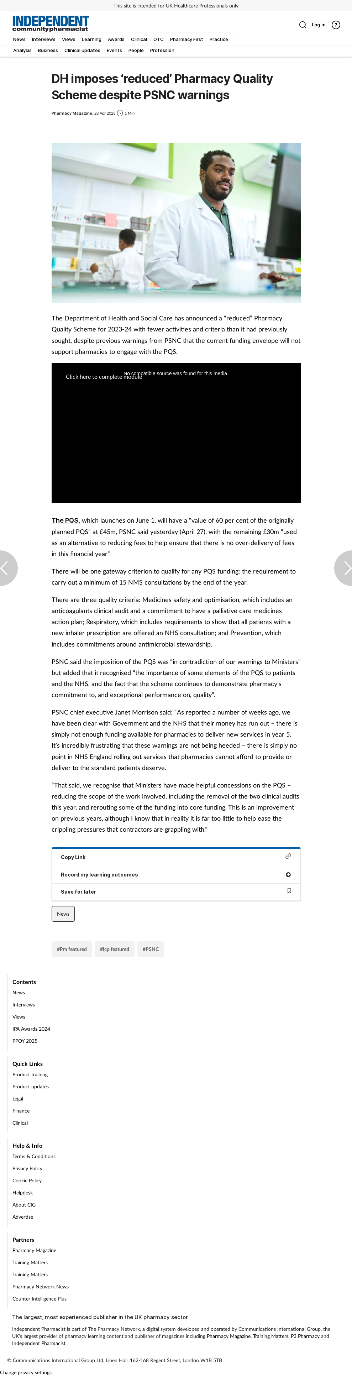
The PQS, (66, 520)
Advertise (22, 1217)
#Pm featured (72, 949)
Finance (21, 1111)
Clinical (20, 1123)
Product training (30, 1074)
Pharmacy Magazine (34, 1250)
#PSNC (151, 949)
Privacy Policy (27, 1168)
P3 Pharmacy (305, 1336)
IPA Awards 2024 (31, 1029)
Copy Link (176, 856)
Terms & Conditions (34, 1156)
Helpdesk (22, 1192)
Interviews (23, 1004)
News (63, 914)
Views (18, 1017)
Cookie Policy (27, 1180)
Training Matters (30, 1262)
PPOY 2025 (24, 1041)
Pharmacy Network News (40, 1286)
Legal (17, 1098)
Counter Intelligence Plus (39, 1299)
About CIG (24, 1205)
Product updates (30, 1086)
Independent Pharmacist (38, 1343)
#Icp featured (114, 949)
